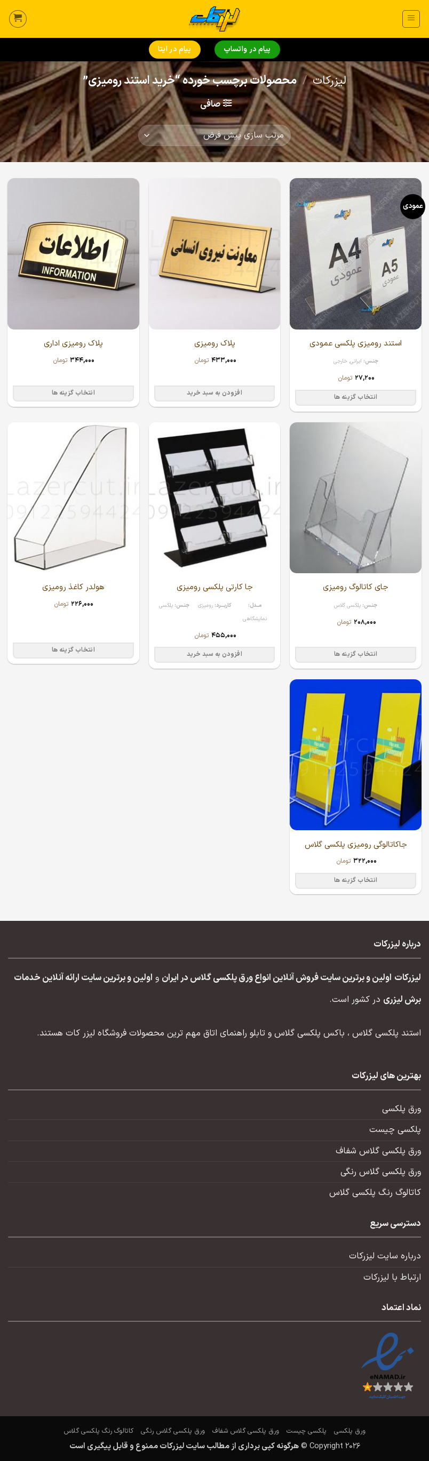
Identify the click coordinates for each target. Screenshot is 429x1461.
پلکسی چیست (395, 1129)
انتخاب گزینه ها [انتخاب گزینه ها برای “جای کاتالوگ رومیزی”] (355, 654)
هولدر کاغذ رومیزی (73, 587)
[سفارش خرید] (214, 135)
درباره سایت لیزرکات (385, 1256)
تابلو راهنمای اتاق (234, 1033)
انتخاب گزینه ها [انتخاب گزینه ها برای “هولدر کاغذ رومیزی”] (73, 650)
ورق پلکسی (401, 1109)
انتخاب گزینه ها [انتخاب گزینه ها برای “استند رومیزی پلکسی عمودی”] (355, 397)
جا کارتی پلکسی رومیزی (215, 587)
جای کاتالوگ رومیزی (355, 587)
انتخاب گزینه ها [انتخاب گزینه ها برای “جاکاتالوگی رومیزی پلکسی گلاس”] (355, 880)
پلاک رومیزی (214, 344)
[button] (411, 19)
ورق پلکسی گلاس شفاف (378, 1151)
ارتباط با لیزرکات (392, 1277)
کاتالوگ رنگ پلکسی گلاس (375, 1192)
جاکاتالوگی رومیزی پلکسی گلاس (356, 845)
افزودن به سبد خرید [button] (214, 393)
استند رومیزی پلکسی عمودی (355, 344)
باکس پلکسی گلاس (309, 1033)
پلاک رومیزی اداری (73, 344)
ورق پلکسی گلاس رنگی (380, 1172)
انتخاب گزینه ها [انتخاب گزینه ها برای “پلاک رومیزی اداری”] (73, 393)
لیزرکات (329, 81)
